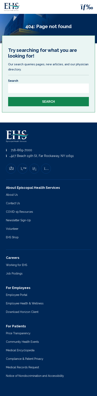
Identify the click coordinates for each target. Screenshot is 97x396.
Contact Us (13, 203)
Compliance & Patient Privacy (24, 358)
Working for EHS (16, 265)
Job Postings (14, 273)
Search (13, 80)
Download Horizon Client (22, 311)
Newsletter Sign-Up (18, 220)
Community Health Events (22, 341)
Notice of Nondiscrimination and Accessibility (35, 375)
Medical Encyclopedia (20, 350)
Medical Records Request (22, 367)
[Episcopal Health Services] (13, 7)
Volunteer (12, 228)
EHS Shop (12, 237)
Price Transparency (18, 333)
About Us (12, 194)
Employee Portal (16, 294)
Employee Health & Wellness (25, 303)
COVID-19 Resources (19, 211)
